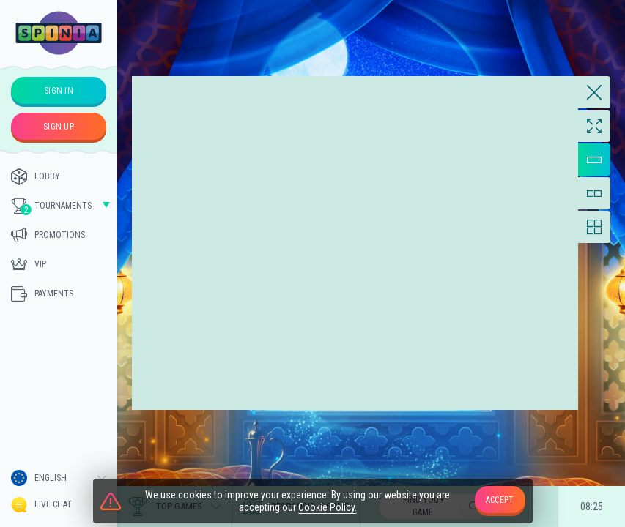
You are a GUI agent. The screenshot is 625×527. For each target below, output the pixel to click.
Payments (42, 293)
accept (500, 500)
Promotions (48, 235)
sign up (58, 127)
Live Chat (41, 504)
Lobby (35, 176)
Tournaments (51, 206)
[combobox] (58, 478)
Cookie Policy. (327, 507)
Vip (28, 264)
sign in (58, 91)
